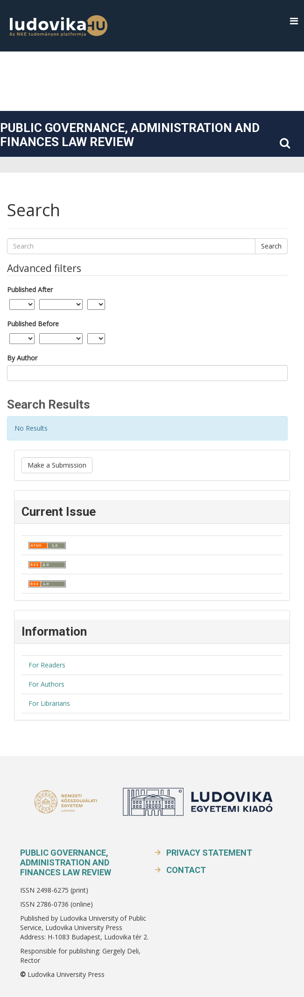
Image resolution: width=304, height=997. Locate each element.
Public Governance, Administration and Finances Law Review (130, 135)
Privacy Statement (209, 853)
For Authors (46, 684)
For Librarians (49, 703)
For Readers (46, 664)
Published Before (33, 323)
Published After (30, 289)
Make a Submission (57, 465)
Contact (186, 870)
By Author (22, 357)
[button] (294, 21)
